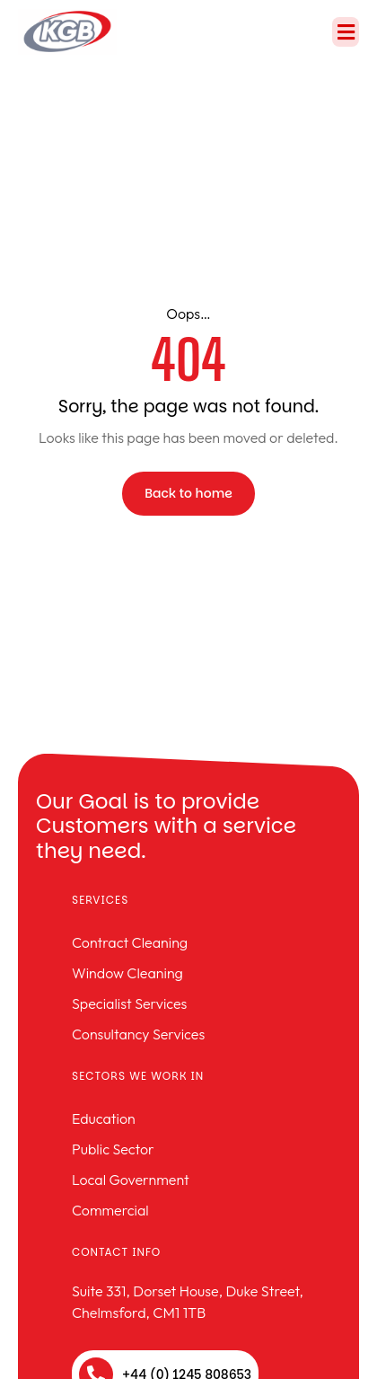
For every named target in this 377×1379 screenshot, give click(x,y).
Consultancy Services (138, 1034)
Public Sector (113, 1149)
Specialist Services (129, 1003)
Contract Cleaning (130, 942)
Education (104, 1118)
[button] (345, 32)
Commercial (110, 1210)
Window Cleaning (127, 973)
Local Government (130, 1180)
